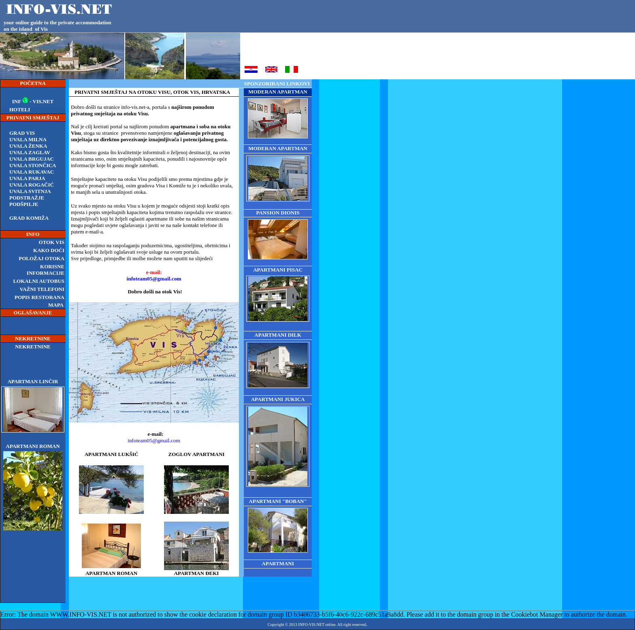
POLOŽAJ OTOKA (41, 258)
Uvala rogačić (31, 185)
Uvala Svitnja (30, 191)
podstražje (26, 198)
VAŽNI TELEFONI (42, 289)
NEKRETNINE (32, 347)
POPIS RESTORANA (39, 297)
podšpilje (23, 204)
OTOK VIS (51, 242)
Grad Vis (22, 133)
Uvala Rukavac (31, 172)
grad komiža (29, 218)
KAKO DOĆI (48, 250)
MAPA (56, 305)
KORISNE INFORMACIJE (45, 269)
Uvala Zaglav (29, 152)
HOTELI (19, 109)
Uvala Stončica (32, 165)
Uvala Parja (27, 178)
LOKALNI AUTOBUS (38, 281)
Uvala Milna (28, 139)
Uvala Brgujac (31, 159)
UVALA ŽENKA (28, 146)
